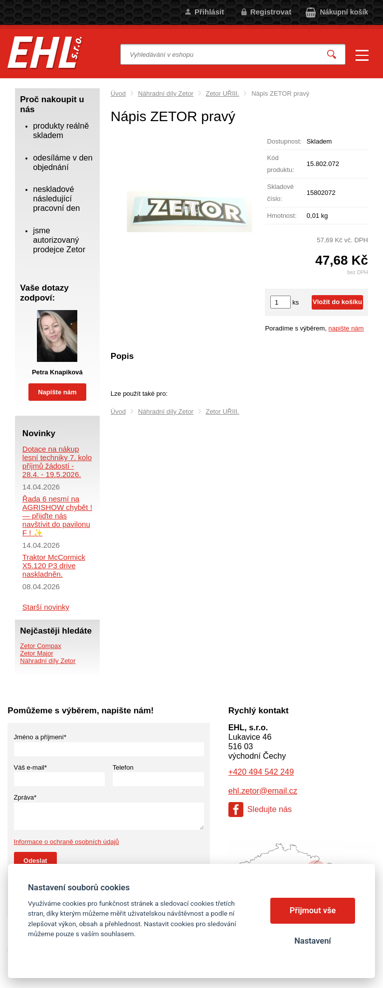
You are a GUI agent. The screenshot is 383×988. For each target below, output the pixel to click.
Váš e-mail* (30, 767)
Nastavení (312, 941)
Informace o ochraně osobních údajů (66, 841)
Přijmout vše (313, 910)
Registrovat (271, 11)
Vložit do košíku (337, 302)
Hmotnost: (282, 215)
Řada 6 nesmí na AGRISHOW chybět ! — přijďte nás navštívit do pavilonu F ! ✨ (57, 515)
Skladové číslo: (280, 192)
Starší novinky (45, 607)
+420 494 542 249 (261, 771)
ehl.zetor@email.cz (262, 790)
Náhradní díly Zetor (165, 93)
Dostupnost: (284, 141)
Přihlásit (209, 11)
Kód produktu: (280, 163)
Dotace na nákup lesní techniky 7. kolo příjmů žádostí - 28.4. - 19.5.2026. (57, 462)
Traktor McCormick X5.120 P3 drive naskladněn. (53, 565)
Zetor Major (36, 653)
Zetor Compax (40, 646)
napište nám (346, 328)
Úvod (118, 93)
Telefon (123, 767)
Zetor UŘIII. (222, 93)
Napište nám (57, 392)
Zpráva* (25, 797)
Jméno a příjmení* (40, 737)
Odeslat (35, 860)
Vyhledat (331, 54)
